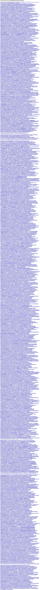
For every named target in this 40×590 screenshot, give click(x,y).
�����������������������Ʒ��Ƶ (8, 42)
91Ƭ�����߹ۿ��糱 (19, 271)
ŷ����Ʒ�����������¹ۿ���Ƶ (14, 403)
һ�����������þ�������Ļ (30, 342)
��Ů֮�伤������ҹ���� (32, 377)
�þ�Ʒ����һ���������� (16, 148)
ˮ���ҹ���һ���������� (14, 546)
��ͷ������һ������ (16, 258)
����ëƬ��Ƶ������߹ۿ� (26, 270)
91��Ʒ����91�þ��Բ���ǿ (18, 147)
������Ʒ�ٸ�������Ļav (27, 124)
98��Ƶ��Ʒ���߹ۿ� (3, 468)
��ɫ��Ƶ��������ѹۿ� (17, 69)
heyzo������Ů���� (25, 12)
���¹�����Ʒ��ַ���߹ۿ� (5, 417)
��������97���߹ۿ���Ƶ (11, 205)
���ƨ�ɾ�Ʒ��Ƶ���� (4, 264)
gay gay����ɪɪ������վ (25, 269)
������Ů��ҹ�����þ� (22, 482)
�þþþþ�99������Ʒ (25, 175)
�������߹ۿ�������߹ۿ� (28, 222)
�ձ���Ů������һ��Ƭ (4, 405)
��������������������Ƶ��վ (7, 179)
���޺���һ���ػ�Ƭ (4, 483)
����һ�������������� (24, 228)
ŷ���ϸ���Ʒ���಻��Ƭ (35, 588)
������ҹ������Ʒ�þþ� (30, 94)
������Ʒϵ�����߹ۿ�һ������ (15, 406)
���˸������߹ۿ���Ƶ (24, 429)
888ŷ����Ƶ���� (3, 421)
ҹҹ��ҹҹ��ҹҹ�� (21, 254)
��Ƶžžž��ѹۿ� (12, 155)
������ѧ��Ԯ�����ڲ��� (18, 358)
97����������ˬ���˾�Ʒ (28, 141)
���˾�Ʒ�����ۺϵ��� (29, 371)
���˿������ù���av (4, 16)
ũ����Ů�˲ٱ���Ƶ (14, 99)
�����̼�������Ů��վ (33, 33)
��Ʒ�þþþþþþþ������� (4, 497)
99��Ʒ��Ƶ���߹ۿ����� (27, 318)
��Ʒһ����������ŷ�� (27, 110)
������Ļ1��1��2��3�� (29, 453)
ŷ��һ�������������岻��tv (16, 363)
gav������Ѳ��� (31, 59)
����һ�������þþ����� (29, 236)
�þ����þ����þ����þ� (23, 233)
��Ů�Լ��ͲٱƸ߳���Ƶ (30, 291)
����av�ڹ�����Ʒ (4, 486)
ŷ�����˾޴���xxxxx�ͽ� (27, 312)
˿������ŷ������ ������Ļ (24, 220)
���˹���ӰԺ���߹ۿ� (29, 81)
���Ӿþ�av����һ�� (4, 53)
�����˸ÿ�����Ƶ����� (5, 119)
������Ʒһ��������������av (7, 414)
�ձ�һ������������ (21, 345)
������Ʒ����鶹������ (22, 90)
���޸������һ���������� (6, 18)
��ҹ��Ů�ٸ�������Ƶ (17, 576)
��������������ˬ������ (6, 330)
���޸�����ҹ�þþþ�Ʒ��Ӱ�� (29, 57)
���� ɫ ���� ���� (34, 203)
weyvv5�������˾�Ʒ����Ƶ (15, 323)
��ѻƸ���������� (23, 213)
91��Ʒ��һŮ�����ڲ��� (22, 441)
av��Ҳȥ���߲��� (33, 185)
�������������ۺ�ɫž (14, 95)
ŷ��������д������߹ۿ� (18, 191)
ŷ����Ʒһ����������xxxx (33, 397)
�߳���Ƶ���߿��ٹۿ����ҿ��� (16, 150)
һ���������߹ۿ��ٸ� (27, 271)
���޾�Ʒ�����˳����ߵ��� (32, 69)
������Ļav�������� (15, 111)
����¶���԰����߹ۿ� (16, 138)
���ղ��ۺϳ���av (23, 351)
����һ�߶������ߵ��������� (27, 480)
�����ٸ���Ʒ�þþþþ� (16, 325)
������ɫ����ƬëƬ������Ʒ (6, 339)
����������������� (17, 171)
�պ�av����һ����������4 (11, 310)
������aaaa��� (9, 138)
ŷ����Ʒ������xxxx (25, 403)
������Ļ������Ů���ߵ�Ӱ (16, 51)
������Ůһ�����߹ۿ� (17, 154)
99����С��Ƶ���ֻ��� (13, 529)
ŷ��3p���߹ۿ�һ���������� (13, 394)
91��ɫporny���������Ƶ (17, 194)
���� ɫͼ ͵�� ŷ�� (21, 310)
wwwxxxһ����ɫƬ (22, 391)
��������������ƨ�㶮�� (27, 243)
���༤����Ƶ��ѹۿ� (12, 139)
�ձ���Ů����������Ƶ (34, 306)
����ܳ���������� (34, 16)
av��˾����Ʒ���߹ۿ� (15, 489)
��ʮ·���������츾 (26, 148)
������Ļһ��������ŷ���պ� (12, 274)
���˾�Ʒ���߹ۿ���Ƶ (33, 301)
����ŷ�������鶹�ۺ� (21, 494)
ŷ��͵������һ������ (5, 344)
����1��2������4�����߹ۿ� (6, 357)
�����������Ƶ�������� (29, 348)
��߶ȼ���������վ (28, 78)
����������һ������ (31, 172)
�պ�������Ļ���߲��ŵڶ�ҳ (5, 185)
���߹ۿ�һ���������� (27, 150)
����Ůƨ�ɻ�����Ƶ (30, 519)
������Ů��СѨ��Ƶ (4, 299)
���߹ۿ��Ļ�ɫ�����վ (14, 216)
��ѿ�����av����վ (19, 237)
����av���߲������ (4, 482)
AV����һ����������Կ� (5, 462)
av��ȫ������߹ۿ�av (15, 442)
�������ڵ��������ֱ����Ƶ (16, 380)
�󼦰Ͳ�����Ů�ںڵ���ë (23, 583)
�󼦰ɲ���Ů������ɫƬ (29, 77)
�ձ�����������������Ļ (32, 487)
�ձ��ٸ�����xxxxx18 (13, 36)
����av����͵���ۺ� (15, 119)
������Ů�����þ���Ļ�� (27, 534)
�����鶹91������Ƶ (13, 21)
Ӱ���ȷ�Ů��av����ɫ (4, 247)
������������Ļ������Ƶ (6, 13)
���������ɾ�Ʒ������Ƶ (5, 281)
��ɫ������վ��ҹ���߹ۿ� (21, 156)
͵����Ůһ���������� (5, 229)
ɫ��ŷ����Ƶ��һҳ (25, 247)
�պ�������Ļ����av (21, 11)
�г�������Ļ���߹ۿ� (4, 143)
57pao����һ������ (29, 328)
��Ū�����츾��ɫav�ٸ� (28, 122)
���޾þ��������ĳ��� (15, 553)
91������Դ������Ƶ (16, 339)
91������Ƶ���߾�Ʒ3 (4, 211)
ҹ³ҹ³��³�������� (12, 15)
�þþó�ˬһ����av (20, 312)
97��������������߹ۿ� (30, 436)
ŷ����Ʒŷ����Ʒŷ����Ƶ (14, 199)
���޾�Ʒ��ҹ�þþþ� (12, 264)
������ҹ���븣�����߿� (26, 113)
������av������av (4, 135)
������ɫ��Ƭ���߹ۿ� (32, 139)
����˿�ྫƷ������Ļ (15, 133)
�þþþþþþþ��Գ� (14, 90)
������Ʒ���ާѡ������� (25, 161)
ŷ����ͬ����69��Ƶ (19, 264)
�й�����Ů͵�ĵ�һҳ (34, 421)
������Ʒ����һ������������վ (16, 64)
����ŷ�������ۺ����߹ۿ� (5, 126)
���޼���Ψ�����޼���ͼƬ (13, 53)
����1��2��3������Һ (5, 444)
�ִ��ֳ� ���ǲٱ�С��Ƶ (16, 144)
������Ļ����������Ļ (32, 322)
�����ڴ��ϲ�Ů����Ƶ (23, 7)
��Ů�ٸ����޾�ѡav (3, 356)
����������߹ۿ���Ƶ (33, 574)
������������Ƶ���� (21, 123)
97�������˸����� (32, 144)
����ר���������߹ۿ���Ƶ (26, 248)
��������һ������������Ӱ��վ (25, 162)
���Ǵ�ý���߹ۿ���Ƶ (4, 433)
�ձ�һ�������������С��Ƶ (6, 218)
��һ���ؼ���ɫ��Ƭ (31, 442)
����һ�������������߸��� (18, 65)
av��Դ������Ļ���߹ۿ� (21, 137)
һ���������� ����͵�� (12, 421)
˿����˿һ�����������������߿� (28, 521)
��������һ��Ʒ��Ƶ (10, 328)
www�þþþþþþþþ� (2, 388)
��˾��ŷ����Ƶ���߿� (20, 48)
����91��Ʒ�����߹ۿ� (12, 11)
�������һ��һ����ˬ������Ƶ (26, 217)
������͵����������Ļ (24, 216)
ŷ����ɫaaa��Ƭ (13, 66)
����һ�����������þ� (11, 465)
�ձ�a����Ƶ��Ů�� (4, 45)
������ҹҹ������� (27, 523)
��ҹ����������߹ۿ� (30, 156)
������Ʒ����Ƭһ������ (33, 533)
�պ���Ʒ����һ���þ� (4, 515)
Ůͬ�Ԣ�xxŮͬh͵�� (22, 440)
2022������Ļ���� (22, 25)
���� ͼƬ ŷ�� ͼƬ (32, 9)
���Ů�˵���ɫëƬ (11, 300)
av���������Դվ (3, 167)
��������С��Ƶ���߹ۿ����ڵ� (28, 451)
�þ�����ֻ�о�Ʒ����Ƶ (25, 203)
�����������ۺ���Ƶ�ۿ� (8, 581)
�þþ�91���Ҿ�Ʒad (3, 394)
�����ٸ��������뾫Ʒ (10, 78)
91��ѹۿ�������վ (4, 351)
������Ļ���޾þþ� (29, 374)
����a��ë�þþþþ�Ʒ (26, 295)
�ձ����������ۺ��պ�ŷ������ (24, 246)
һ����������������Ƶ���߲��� (7, 137)
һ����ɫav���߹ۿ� (23, 225)
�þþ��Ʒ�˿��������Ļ (25, 18)
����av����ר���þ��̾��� (17, 120)
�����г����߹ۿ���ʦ (13, 409)
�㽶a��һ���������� (17, 316)
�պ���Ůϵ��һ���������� (24, 16)
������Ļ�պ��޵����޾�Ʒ (33, 379)
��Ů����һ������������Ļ (28, 376)
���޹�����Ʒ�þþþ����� (16, 547)
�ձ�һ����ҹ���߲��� (33, 538)
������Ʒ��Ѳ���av (25, 190)
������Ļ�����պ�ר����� (6, 188)
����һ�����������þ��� (25, 489)
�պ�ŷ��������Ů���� (5, 359)
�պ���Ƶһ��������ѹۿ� (5, 46)
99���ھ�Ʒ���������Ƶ (25, 424)
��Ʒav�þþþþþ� (34, 107)
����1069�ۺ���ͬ (27, 22)
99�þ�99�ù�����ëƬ (34, 313)
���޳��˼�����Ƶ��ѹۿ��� (22, 464)
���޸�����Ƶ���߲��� (4, 263)
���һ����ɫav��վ (4, 139)
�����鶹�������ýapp (28, 292)
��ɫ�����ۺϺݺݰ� (26, 135)
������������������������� (15, 294)
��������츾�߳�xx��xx (5, 196)
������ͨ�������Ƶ (23, 486)
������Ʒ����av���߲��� (17, 122)
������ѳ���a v (21, 167)
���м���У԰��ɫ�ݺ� (3, 277)
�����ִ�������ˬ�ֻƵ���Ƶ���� (23, 313)
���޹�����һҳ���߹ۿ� (13, 254)
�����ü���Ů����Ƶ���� (5, 269)
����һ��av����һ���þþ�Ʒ (5, 241)
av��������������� (27, 305)
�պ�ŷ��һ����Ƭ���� (4, 363)
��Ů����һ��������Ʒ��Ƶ (32, 334)
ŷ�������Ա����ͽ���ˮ (34, 327)
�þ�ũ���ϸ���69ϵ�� (4, 125)
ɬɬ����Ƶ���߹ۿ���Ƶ (4, 495)
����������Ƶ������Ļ (18, 470)
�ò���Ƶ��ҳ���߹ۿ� (35, 161)
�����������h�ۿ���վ (29, 191)
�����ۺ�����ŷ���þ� (14, 93)
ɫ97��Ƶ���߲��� (19, 60)
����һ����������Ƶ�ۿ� (17, 43)
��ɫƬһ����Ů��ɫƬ (29, 345)
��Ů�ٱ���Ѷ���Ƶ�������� (24, 240)
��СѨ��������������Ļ (12, 356)
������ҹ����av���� (15, 548)
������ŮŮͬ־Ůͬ (36, 412)
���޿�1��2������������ (27, 540)
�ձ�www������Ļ (24, 428)
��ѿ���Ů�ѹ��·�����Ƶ (18, 188)
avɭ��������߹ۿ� (3, 312)
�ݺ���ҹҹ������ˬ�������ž (20, 19)
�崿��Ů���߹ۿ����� (5, 550)
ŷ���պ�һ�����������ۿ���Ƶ (7, 89)
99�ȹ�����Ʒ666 (3, 297)
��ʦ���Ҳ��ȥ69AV (28, 167)
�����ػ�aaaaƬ (14, 334)
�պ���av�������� (28, 237)
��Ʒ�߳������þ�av (8, 243)
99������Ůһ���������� (16, 124)
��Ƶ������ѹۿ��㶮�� (34, 547)
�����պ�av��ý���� (13, 228)
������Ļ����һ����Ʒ (15, 466)
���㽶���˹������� (29, 39)
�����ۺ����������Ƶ (33, 138)
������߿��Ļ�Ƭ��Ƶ (25, 140)
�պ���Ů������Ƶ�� (20, 66)
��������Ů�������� (5, 96)
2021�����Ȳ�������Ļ (21, 518)
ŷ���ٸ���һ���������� (5, 57)
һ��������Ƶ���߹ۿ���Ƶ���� (17, 22)
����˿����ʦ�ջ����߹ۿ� (31, 45)
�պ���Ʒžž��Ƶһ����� (4, 434)
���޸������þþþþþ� (4, 403)
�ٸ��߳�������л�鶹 (32, 463)
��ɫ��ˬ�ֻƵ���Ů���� (16, 55)
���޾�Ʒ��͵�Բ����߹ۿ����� (6, 534)
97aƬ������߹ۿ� (14, 118)
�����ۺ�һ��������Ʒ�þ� (6, 175)
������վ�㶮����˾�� (17, 23)
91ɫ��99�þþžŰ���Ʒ (3, 327)
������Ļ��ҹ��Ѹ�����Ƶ (18, 292)
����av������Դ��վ (34, 46)
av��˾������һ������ (7, 164)
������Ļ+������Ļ (17, 432)
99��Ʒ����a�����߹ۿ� (31, 4)
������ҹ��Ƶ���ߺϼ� (11, 494)
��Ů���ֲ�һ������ (25, 547)
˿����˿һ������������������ (21, 307)
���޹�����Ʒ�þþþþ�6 (28, 293)
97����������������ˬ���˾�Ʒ (7, 200)
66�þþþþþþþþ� (35, 162)
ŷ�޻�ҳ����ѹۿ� (22, 28)
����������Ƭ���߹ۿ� (29, 219)
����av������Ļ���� (27, 51)
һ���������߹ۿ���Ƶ (31, 200)
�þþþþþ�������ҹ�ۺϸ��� (5, 448)
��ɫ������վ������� (5, 58)
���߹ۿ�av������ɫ (32, 224)
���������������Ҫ (18, 545)
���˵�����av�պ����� (18, 498)
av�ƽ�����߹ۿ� (32, 280)
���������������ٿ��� (6, 348)
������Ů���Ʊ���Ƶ (26, 23)
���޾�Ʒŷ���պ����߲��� (5, 400)
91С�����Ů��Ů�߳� (33, 359)
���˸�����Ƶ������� (5, 106)
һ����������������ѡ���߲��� (7, 341)
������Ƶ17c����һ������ (16, 6)
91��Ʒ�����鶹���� (33, 134)
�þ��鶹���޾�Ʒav (16, 13)
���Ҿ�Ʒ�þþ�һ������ (28, 501)
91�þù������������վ (27, 282)
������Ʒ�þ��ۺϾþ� (14, 182)
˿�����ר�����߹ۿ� (16, 54)
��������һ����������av (27, 101)
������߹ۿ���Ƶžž (12, 158)
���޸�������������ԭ (25, 37)
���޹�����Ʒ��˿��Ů (4, 322)
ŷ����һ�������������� (23, 333)
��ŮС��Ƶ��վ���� (30, 494)
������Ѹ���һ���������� (6, 19)
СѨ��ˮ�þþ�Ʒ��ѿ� (29, 102)
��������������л (4, 220)
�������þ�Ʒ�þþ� (14, 450)
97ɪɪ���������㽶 (13, 441)
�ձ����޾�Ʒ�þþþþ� (31, 53)
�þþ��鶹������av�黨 (13, 16)
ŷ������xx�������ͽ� (22, 558)
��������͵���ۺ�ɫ (15, 539)
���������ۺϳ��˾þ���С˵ (32, 213)
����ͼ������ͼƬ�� (33, 233)
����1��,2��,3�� (25, 415)
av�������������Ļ (14, 276)
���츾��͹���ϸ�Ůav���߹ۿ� (16, 184)
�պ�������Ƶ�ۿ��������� (6, 117)
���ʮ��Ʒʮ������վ (16, 68)
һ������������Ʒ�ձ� (5, 124)
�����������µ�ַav (4, 582)
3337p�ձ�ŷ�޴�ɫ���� (14, 572)
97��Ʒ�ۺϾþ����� (4, 300)
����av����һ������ (33, 274)
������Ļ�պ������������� (7, 523)
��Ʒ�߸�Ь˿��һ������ (24, 46)
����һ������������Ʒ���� (7, 533)
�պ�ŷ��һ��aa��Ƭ (22, 286)
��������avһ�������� (26, 30)
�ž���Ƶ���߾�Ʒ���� (22, 397)
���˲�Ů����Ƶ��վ (22, 201)
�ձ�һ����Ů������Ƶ (16, 423)
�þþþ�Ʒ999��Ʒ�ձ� (15, 391)
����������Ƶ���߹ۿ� (27, 15)
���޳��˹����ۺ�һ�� (2, 183)
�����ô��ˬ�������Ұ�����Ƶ (6, 88)
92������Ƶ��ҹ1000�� (19, 399)
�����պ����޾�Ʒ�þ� (21, 42)
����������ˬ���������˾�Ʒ (16, 143)
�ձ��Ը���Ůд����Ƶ (22, 354)
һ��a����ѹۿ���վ (19, 155)
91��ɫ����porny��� (22, 529)
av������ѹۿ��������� (16, 130)
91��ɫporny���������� (35, 114)
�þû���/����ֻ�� (34, 108)
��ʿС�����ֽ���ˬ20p (4, 159)
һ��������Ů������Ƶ (5, 466)
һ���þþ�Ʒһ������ (23, 352)
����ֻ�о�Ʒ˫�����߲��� (5, 293)
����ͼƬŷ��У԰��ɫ (27, 159)
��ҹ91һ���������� (4, 340)
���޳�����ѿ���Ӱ (31, 223)
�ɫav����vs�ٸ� (33, 216)
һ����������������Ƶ (18, 24)
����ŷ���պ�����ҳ (11, 557)
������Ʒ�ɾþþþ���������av (6, 498)
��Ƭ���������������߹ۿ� (15, 125)
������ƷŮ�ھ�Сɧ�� (12, 558)
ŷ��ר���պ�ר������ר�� (5, 120)
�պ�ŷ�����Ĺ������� (29, 74)
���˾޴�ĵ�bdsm (31, 84)
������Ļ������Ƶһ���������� (27, 75)
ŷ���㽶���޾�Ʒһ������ (18, 49)
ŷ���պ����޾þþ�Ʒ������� (13, 440)
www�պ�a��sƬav (12, 398)
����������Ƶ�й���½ (5, 476)
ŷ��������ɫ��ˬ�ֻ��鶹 (24, 136)
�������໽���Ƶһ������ (4, 530)
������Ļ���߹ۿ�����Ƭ (5, 411)
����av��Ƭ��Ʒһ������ (31, 587)
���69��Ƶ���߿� (21, 172)
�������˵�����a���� (5, 223)
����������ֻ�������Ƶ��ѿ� (29, 536)
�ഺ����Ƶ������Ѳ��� (19, 435)
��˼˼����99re (29, 135)
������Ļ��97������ (29, 254)
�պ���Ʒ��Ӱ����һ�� (19, 47)
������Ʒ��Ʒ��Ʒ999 (19, 179)
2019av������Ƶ (26, 239)
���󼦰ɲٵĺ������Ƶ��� (26, 60)
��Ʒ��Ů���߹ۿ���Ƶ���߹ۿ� (14, 45)
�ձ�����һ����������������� (28, 55)
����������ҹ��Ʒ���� (5, 25)
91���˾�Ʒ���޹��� (22, 58)
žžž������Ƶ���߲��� (31, 36)
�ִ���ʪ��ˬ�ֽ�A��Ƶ (18, 282)
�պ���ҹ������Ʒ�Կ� (5, 97)
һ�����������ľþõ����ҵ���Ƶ (7, 410)
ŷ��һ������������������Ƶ (29, 387)
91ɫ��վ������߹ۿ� (13, 265)
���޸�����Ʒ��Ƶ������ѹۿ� (26, 323)
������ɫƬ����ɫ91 (4, 10)
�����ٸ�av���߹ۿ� (33, 239)
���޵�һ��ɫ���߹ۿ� (4, 48)
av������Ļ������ (28, 297)
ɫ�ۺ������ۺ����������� (6, 90)
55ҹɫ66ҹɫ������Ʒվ (3, 4)
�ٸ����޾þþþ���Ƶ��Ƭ (3, 11)
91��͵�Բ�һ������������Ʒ (20, 588)
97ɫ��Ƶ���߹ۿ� (12, 52)
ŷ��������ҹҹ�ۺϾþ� (14, 229)
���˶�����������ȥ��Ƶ (27, 197)
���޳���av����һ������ (32, 123)
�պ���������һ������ (21, 176)
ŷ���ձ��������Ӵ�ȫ (12, 312)
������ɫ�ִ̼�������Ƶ (23, 53)
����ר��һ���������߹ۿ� (19, 88)
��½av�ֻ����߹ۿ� (35, 382)
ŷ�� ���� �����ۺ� (16, 269)
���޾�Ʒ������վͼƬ (25, 488)
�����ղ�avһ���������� (22, 139)
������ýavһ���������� (24, 495)
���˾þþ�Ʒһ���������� (23, 463)
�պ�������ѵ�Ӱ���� (15, 207)
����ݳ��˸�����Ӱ (4, 165)
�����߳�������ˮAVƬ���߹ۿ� (26, 325)
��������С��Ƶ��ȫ (21, 102)
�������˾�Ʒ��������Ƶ (5, 130)
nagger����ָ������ (4, 245)
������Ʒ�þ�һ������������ (19, 100)
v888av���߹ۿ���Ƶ (34, 70)
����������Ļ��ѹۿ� (18, 117)
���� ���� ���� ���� (15, 319)
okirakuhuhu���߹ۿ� (14, 436)
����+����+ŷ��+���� (16, 305)
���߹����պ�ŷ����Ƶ (4, 387)
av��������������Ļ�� (5, 63)
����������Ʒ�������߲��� (6, 432)
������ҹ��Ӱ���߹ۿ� (30, 311)
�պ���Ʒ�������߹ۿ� (32, 539)
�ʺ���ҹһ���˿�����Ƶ (21, 205)
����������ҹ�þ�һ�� (34, 125)
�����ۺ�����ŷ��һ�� (24, 572)
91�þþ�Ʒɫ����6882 (13, 518)
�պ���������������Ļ (29, 5)
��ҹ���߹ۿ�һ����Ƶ (24, 274)
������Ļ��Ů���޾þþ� (21, 206)
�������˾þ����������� (6, 316)
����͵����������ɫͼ (5, 286)
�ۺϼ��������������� (16, 492)
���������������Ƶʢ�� (28, 120)
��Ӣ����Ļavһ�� (34, 173)
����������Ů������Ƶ (29, 470)
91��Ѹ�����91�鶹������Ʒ (15, 114)
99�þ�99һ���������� (5, 560)
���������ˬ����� (18, 300)
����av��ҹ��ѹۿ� (30, 106)
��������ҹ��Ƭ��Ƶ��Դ (33, 471)
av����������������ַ (14, 340)
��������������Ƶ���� (18, 219)
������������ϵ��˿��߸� (6, 72)
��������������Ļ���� (29, 31)
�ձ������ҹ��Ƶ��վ (13, 322)
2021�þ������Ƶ (22, 242)
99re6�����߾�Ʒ (3, 481)
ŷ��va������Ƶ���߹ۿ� (19, 283)
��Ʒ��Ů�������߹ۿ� (13, 201)
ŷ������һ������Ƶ (30, 206)
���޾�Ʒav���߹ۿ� (13, 77)
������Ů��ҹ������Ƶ (5, 489)
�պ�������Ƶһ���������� (6, 352)
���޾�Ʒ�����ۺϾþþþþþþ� (18, 578)
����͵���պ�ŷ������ (5, 231)
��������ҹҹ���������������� (22, 183)
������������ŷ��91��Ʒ (14, 225)
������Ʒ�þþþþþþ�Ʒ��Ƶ (33, 386)
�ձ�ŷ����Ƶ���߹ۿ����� (14, 84)
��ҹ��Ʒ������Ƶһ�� (28, 399)
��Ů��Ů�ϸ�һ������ (33, 13)
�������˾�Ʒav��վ (13, 457)
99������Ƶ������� (27, 446)
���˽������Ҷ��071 (4, 197)
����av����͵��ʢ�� (27, 83)
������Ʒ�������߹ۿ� (32, 259)
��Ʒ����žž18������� (12, 277)
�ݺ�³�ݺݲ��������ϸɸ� (4, 80)
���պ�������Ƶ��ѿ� (33, 111)
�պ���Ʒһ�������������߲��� (7, 177)
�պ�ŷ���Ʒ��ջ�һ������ (30, 321)
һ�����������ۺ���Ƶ (5, 190)
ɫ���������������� (5, 353)
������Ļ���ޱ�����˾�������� (24, 465)
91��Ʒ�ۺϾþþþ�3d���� (25, 166)
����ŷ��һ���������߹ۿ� (6, 239)
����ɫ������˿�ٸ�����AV (6, 259)
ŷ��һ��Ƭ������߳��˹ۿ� (34, 448)
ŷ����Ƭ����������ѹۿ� (5, 423)
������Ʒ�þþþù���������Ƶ (24, 211)
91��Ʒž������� (22, 516)
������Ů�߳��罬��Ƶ (26, 87)
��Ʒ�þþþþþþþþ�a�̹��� (20, 159)
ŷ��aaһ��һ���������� (15, 350)
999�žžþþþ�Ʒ (11, 27)
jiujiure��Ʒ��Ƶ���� (25, 125)
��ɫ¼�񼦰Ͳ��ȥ (11, 59)
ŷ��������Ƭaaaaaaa (13, 385)
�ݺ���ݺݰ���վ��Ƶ (13, 293)
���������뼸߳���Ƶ (15, 224)
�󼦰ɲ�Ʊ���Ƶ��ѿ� (24, 444)
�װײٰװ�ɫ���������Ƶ (4, 136)
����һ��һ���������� (19, 39)
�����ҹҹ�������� (4, 233)
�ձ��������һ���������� (6, 324)
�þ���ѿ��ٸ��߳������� (30, 66)
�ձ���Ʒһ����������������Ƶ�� (18, 106)
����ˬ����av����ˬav (7, 24)
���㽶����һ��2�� (21, 77)
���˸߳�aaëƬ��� (12, 60)
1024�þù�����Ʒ (21, 41)
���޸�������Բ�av (4, 172)
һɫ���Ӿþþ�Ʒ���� (24, 144)
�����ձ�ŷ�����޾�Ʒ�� (17, 40)
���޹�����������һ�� (25, 392)
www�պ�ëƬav (33, 40)
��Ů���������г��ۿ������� (7, 178)
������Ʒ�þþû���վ (27, 49)
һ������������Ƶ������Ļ (6, 76)
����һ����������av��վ (23, 304)
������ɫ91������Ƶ (13, 459)
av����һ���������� (31, 550)
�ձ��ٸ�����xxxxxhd (15, 28)
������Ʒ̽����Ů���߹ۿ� (13, 583)
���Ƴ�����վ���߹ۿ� (29, 474)
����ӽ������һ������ (20, 341)
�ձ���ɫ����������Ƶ (5, 6)
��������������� (11, 297)
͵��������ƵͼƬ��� (4, 84)
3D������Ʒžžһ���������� (6, 100)
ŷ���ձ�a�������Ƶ (26, 82)
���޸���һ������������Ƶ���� (7, 129)
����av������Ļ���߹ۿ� (16, 402)
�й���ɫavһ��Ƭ (12, 364)
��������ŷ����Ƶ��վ (19, 178)
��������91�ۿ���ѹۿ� (23, 99)
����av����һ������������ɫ (16, 497)
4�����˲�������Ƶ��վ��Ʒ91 (32, 202)
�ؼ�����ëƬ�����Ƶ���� (15, 101)
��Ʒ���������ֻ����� (5, 416)
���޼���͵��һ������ (4, 404)
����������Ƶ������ (16, 113)
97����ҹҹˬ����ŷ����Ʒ (24, 301)
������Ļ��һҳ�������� (28, 560)
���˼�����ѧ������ (5, 128)
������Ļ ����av (36, 30)
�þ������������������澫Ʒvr (18, 346)
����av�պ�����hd (28, 414)
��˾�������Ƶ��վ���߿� (14, 217)
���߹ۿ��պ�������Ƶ (4, 17)
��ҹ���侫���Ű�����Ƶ (31, 65)
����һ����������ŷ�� (15, 521)
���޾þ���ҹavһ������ (4, 36)
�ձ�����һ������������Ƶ (18, 107)
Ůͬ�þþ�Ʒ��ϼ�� (22, 80)
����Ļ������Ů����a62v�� (15, 477)
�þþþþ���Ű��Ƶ (27, 29)
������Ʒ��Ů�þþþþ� (31, 482)
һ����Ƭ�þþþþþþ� (12, 522)
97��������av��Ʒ (16, 173)
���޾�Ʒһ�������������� (6, 493)
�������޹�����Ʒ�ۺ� (16, 190)
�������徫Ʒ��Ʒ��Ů (31, 142)
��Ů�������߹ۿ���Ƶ (32, 241)
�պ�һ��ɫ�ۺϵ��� (28, 178)
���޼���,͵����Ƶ (17, 70)
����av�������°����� (18, 371)
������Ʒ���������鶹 (31, 93)
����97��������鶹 (31, 432)
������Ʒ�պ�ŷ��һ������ (6, 173)
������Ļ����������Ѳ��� (19, 493)
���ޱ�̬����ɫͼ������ (16, 189)
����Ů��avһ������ (23, 231)
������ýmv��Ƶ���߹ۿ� (8, 189)
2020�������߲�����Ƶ (23, 13)
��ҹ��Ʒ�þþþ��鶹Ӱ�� (24, 241)
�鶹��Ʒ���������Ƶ (23, 84)
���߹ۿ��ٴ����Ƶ (14, 25)
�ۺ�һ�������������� (32, 266)
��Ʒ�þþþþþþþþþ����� (4, 254)
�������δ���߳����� (24, 134)
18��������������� (14, 335)
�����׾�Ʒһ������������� (15, 197)
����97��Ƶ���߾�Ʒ (26, 181)
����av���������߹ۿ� (27, 582)
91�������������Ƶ (4, 213)
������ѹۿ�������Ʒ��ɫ (5, 512)
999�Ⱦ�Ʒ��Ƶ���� (34, 445)
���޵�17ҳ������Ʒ (19, 118)
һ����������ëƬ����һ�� (19, 226)
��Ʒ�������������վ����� (7, 488)
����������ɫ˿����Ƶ (33, 486)
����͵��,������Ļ (18, 330)
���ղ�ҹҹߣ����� (21, 94)
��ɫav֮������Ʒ (3, 589)
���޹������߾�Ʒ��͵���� (4, 37)
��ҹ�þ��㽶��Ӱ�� (16, 544)
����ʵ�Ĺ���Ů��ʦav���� (31, 257)
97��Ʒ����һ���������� (6, 68)
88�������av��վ (18, 445)
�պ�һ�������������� (5, 170)
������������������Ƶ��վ (7, 574)
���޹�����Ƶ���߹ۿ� (28, 72)
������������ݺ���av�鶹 (20, 420)
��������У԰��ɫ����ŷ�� (25, 63)
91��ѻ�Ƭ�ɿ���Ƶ (14, 353)
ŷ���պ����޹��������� (26, 357)
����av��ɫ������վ (4, 70)
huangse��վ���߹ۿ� (3, 206)
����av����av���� (14, 456)
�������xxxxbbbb (21, 436)
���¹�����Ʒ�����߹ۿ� (34, 90)
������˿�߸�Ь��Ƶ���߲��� (6, 140)
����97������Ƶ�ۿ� (9, 212)
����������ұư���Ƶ (13, 7)
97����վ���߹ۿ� (27, 310)
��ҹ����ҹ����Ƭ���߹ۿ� (30, 430)
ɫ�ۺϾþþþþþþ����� (3, 162)
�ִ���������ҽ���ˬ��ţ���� (16, 560)
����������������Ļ (31, 364)
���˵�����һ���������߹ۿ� (16, 31)
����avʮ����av (25, 9)
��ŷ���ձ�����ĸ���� (26, 382)
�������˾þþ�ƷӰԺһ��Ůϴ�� (18, 164)
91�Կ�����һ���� (29, 412)
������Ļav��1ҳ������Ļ (5, 396)
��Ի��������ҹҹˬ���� (19, 35)
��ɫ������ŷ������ (5, 235)
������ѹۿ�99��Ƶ (25, 422)
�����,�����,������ (13, 10)
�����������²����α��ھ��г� (7, 252)
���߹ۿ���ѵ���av (34, 481)
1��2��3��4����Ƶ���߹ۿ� (5, 511)
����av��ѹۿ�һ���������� (6, 318)
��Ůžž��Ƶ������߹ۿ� (18, 59)
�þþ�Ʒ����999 (34, 344)
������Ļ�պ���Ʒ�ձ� (25, 504)
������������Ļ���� (5, 336)
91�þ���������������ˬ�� (33, 71)
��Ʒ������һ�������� (28, 578)
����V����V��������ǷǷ (6, 112)
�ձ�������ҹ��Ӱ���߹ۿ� (17, 462)
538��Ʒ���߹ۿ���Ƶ (24, 319)
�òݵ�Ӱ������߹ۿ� (27, 108)
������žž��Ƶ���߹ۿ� (26, 10)
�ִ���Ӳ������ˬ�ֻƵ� (4, 385)
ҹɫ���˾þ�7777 (2, 138)
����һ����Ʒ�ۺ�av (4, 471)
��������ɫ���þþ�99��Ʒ (13, 327)
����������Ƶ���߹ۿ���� (6, 572)
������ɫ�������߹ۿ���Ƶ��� (14, 12)
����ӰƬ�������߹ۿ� (10, 288)
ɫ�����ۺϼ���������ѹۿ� (6, 122)
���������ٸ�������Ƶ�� (29, 300)
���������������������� (24, 263)
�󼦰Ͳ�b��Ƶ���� (22, 93)
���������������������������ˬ (15, 5)
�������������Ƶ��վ (5, 51)
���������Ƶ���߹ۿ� (31, 129)
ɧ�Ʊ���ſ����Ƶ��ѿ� (14, 231)
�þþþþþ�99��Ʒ (2, 328)
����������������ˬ (5, 224)
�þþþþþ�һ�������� (14, 354)
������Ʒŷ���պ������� (6, 575)
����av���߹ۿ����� (28, 35)
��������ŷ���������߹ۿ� (7, 392)
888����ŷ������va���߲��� (16, 82)
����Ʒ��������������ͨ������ (8, 271)
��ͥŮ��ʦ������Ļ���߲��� (31, 25)
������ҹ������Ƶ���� (5, 426)
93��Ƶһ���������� (26, 40)
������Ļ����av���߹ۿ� (24, 253)
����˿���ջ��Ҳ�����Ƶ (26, 208)
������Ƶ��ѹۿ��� (4, 275)
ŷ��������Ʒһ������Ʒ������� (28, 544)
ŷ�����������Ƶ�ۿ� (15, 400)
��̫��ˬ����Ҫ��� (17, 208)
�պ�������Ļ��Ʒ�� (4, 52)
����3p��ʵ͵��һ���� (27, 155)
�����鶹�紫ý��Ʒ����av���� (6, 251)
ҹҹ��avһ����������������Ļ (21, 280)
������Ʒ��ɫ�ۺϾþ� (11, 176)
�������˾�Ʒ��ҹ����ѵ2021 (26, 423)
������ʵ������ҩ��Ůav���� (30, 264)
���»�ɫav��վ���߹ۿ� (7, 65)
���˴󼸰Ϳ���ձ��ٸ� (35, 523)
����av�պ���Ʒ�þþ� (22, 291)
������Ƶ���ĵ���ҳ (34, 82)
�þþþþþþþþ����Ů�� (33, 418)
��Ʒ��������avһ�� (4, 304)
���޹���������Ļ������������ (26, 409)
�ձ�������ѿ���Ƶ (15, 71)
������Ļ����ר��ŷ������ (6, 503)
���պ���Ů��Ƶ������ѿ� (18, 72)
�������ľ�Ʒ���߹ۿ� (4, 228)
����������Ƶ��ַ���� (17, 239)
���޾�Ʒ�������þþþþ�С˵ (11, 524)
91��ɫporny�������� (17, 298)
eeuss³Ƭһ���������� (4, 457)
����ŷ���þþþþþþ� (4, 116)
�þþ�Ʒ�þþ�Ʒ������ (18, 574)
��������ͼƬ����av (16, 281)
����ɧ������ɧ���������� (7, 181)
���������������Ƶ (28, 196)
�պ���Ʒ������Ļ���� (22, 377)
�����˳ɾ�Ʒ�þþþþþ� (4, 12)
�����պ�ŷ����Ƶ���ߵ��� (6, 184)
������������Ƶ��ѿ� (31, 158)
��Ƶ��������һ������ (5, 383)
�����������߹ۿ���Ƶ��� (6, 374)
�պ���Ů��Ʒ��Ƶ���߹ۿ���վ (32, 95)
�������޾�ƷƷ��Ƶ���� (5, 29)
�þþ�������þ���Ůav (28, 245)
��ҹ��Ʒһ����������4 (5, 446)
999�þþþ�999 (33, 228)
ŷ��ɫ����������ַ (31, 529)
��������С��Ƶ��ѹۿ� (28, 89)
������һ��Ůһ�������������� (31, 179)
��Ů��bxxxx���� (11, 4)
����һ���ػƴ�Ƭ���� (18, 89)
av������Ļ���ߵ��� (4, 21)
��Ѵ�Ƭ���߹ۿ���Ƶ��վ (16, 527)
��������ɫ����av (4, 7)
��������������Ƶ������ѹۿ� (16, 342)
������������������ (16, 87)
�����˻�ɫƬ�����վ (16, 63)
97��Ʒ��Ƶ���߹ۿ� (13, 329)
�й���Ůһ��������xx (13, 495)
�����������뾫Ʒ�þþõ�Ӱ (11, 102)
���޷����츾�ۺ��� (35, 240)
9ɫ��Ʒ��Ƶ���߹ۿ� (32, 175)
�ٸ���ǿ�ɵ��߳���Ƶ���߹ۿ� (15, 160)
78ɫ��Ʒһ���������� (4, 518)
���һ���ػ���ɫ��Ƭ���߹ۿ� (6, 474)
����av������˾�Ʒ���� (13, 554)
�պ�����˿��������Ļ (5, 547)
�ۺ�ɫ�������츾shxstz (4, 409)
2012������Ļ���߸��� (5, 123)
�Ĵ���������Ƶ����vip (5, 475)
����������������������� (7, 237)
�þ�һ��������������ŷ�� (18, 222)
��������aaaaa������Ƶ (15, 504)
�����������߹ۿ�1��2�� (14, 299)
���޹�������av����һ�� (21, 405)
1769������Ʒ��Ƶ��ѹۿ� (12, 463)
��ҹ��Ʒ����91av (20, 353)
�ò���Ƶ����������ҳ (25, 153)
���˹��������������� (6, 540)
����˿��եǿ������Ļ (16, 175)
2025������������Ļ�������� (7, 453)
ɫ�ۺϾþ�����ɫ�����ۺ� (13, 162)
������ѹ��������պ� (5, 131)
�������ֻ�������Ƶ (4, 319)
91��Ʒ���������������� (29, 500)
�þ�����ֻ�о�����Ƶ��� (5, 270)
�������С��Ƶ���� (19, 272)
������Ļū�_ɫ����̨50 (16, 386)
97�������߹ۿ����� (31, 207)
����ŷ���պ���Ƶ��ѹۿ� (19, 552)
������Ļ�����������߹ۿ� (24, 421)
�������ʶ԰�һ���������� (31, 286)
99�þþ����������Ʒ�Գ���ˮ (17, 336)
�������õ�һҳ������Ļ (23, 327)
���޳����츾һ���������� (13, 37)
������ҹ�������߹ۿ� (5, 31)
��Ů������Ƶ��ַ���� (5, 77)
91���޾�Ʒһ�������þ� (23, 417)
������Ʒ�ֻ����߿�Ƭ (14, 213)
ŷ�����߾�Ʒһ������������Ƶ (17, 416)
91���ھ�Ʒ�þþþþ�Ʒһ (3, 83)
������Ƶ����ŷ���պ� (5, 9)
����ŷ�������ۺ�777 (4, 199)
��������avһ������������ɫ (22, 52)
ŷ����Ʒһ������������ (15, 149)
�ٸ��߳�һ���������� (5, 101)
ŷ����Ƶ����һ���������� (16, 565)
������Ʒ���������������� (19, 259)
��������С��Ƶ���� (17, 534)
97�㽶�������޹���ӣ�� (24, 182)
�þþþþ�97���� (29, 42)
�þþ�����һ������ (13, 233)
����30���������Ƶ (13, 211)
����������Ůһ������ (25, 427)
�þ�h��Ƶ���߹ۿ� (26, 230)
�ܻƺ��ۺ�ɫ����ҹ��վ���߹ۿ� (15, 135)
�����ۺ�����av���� (26, 503)
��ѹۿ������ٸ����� (13, 275)
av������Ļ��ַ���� (15, 34)
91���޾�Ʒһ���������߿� (27, 6)
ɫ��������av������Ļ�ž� (23, 21)
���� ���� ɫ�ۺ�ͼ (35, 468)
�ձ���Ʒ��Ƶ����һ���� (28, 165)
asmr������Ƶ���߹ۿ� (4, 289)
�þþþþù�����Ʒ (3, 465)
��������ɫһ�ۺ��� (9, 183)
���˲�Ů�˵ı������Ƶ (4, 64)
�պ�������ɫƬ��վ (34, 269)
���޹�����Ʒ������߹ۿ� (5, 75)
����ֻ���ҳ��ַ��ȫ (13, 263)
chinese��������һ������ (5, 222)
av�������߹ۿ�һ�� (4, 27)
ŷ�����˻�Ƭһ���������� (6, 358)
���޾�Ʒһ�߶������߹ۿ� (24, 34)
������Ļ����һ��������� (6, 365)
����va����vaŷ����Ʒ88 (30, 276)
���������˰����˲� (30, 10)
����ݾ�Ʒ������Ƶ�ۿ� (5, 214)
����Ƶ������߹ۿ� (25, 418)
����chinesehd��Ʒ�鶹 (10, 435)
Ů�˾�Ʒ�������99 (13, 482)
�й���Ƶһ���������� (5, 306)
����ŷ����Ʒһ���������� (31, 48)
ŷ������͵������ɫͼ (12, 116)
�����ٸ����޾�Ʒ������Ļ (16, 444)
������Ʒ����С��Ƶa (15, 75)
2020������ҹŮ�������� (15, 17)
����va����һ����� (32, 356)
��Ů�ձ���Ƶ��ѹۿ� (22, 329)
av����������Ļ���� (5, 317)
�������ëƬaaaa (14, 223)
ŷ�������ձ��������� (31, 19)
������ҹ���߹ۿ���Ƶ (24, 433)
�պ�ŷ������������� (15, 344)
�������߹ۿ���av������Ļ (29, 137)
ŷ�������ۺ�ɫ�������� (6, 55)
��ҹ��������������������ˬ (7, 393)
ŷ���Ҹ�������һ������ (5, 54)
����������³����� (25, 340)
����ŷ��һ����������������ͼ (21, 379)
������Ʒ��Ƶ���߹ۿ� (4, 60)
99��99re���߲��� (31, 275)
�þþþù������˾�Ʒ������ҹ (5, 236)
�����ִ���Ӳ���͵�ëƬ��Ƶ (5, 153)
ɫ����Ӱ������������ (14, 136)
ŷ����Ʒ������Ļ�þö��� (16, 382)
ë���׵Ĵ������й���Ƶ (4, 33)
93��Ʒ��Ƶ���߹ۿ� (10, 272)
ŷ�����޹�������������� (29, 288)
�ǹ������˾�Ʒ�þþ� (32, 277)
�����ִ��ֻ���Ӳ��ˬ (16, 18)
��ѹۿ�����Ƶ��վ (12, 245)
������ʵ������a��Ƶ (5, 571)
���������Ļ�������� (5, 81)
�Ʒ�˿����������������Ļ (6, 194)
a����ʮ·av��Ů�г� (10, 283)
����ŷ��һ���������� (28, 117)
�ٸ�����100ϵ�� (27, 481)
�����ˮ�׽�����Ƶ (24, 54)
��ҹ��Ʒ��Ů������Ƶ (32, 54)
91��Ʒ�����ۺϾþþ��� (23, 119)
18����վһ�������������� (18, 412)
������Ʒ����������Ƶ (5, 305)
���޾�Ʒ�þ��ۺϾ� (22, 45)
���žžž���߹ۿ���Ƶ (23, 335)
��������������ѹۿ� (28, 131)
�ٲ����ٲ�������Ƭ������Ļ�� (26, 402)
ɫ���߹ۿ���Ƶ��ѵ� (18, 288)
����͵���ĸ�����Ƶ (4, 240)
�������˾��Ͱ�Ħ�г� (5, 257)
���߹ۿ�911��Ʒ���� (25, 281)
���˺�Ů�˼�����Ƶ (17, 488)
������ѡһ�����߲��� (7, 154)
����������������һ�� (32, 420)
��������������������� (28, 105)
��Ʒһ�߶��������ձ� (28, 64)
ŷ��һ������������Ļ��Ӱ (29, 171)
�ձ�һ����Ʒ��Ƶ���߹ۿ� (5, 66)
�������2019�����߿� (12, 142)
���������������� (15, 128)
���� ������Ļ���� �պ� (33, 456)
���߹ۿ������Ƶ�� (34, 126)
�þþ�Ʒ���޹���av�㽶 (24, 575)
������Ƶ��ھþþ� (3, 554)
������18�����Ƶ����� (14, 203)
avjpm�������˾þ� (27, 186)
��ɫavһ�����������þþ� (16, 418)
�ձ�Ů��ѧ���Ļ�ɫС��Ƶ (4, 422)
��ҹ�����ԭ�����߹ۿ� (18, 108)
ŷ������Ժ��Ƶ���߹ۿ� (11, 481)
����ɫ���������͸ (16, 424)
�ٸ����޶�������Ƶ (22, 95)
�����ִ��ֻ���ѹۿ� (4, 522)
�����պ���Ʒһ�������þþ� (16, 381)
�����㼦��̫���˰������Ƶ (16, 9)
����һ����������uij (5, 182)
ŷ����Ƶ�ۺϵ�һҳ (24, 559)
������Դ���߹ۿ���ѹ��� (17, 74)
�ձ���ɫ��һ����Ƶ (32, 34)
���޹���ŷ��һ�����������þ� (18, 383)
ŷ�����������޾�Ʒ (35, 310)
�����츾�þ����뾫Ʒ (13, 562)
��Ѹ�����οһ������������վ (22, 398)
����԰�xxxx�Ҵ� (32, 214)
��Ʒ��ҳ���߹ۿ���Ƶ (33, 130)
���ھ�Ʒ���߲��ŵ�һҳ (30, 287)
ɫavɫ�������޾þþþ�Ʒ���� (5, 329)
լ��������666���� (24, 530)
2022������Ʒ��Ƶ (12, 33)
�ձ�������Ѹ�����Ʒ (16, 126)
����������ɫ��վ (17, 27)
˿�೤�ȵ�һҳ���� (19, 15)
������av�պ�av (16, 357)
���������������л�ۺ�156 (18, 236)
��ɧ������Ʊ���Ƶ (4, 347)
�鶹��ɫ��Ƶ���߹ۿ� (24, 386)
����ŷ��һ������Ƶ (26, 330)
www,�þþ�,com (2, 301)
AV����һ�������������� (16, 513)
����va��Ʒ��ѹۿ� (14, 291)
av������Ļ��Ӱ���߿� (27, 126)
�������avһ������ (32, 351)
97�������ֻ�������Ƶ (14, 80)
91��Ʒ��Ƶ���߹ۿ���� (4, 41)
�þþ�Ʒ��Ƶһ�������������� (16, 186)
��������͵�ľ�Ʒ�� (12, 458)
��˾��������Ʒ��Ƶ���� (17, 230)
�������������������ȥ (6, 516)
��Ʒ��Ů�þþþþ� (25, 154)
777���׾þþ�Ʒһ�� (35, 83)
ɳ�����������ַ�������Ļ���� (7, 399)
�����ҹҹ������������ (20, 4)
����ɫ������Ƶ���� (28, 47)
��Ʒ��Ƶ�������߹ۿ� (4, 562)
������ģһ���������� (22, 116)
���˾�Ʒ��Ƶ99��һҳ (22, 525)
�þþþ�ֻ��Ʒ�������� (15, 46)
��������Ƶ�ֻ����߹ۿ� (34, 424)
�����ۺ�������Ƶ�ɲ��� (6, 43)
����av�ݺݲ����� (12, 159)
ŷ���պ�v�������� (14, 242)
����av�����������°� (31, 517)
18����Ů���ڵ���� (27, 188)
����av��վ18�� (26, 194)
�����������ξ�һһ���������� (23, 499)
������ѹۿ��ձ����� (20, 97)
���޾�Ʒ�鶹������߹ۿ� (30, 11)
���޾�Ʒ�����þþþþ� (23, 133)
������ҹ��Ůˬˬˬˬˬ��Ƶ (4, 406)
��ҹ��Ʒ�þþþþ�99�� (4, 558)
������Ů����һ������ (5, 539)
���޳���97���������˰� (13, 471)
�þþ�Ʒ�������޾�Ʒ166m (4, 323)
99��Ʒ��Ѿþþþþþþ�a (3, 557)
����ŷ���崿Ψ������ (16, 185)
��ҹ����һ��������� (5, 427)
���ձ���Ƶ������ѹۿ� (5, 345)
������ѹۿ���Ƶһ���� (17, 105)
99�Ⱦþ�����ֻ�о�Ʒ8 (28, 107)
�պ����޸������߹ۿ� (25, 59)
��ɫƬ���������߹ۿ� (14, 473)
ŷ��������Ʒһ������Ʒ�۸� (6, 23)
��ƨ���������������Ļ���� (7, 369)
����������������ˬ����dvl (7, 35)
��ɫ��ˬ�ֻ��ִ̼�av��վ (16, 202)
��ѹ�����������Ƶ (21, 36)
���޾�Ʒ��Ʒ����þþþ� (4, 459)
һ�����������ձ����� (14, 429)
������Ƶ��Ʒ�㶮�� (13, 41)
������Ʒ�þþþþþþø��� (4, 114)
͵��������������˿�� (5, 22)
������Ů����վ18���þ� (5, 28)
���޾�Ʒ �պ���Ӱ (19, 536)
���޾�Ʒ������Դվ (4, 440)
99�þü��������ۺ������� (29, 260)
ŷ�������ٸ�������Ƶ (5, 118)
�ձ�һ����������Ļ (31, 441)
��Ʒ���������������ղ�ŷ (6, 49)
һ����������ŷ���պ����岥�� (7, 408)
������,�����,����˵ (14, 347)
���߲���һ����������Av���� (7, 420)
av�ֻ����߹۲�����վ (26, 580)
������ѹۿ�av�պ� (35, 271)
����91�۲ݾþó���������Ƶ (6, 144)
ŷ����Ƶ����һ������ (30, 383)
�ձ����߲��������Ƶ (24, 306)
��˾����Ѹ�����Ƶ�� (30, 28)
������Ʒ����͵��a (14, 257)
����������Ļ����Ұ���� (6, 287)
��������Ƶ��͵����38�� (32, 225)
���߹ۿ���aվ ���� (26, 212)
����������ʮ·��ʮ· (4, 161)
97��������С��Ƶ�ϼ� (24, 199)
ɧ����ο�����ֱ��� (4, 15)
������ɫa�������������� (19, 287)
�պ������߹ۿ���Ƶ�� (34, 316)
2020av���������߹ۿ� (33, 160)
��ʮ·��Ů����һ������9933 (18, 76)
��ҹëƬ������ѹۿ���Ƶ (35, 340)
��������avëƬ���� (4, 155)
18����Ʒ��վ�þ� (9, 108)
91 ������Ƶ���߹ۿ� (21, 570)
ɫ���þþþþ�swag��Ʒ (11, 165)
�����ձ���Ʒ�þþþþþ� (14, 220)
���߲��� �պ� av (26, 498)
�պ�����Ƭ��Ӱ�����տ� (25, 173)
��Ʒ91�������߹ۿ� (35, 184)
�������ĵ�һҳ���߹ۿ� (5, 156)
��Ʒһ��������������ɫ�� (6, 428)
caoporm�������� (29, 88)
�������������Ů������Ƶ (14, 30)
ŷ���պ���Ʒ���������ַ (5, 436)
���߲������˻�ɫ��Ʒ (4, 217)
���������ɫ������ (16, 559)
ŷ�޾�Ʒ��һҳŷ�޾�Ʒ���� (24, 111)
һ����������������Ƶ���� (17, 29)
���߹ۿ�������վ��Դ (11, 550)
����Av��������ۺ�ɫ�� (7, 147)
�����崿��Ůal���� (18, 141)
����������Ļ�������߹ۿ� (27, 17)
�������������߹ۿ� (31, 100)
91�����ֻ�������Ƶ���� (5, 386)
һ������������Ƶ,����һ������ (30, 112)
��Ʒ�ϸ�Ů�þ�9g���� (25, 68)
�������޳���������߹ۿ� (13, 97)
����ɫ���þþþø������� (17, 112)
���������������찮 (5, 34)
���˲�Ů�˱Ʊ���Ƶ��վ (16, 243)
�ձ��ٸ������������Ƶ (31, 341)
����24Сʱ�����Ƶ (20, 245)
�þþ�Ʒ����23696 (34, 385)
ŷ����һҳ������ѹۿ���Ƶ (24, 452)
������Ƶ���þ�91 (30, 58)
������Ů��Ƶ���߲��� (30, 493)
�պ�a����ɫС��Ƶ (3, 458)
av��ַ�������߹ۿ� (19, 165)
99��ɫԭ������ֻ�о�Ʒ (4, 59)
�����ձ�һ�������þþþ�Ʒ (19, 430)
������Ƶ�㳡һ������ (34, 190)
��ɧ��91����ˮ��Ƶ (25, 114)
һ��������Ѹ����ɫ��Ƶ (30, 242)
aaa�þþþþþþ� (2, 243)
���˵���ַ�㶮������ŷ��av (17, 474)
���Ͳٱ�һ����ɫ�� (19, 83)
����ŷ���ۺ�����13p (15, 58)
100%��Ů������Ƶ (26, 380)
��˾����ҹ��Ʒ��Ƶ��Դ (27, 410)
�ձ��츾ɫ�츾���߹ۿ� (29, 80)
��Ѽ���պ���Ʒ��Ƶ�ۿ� (20, 260)
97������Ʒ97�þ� (13, 377)
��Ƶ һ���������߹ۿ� (26, 404)
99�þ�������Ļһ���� (5, 354)
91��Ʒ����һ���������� (33, 583)
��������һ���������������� (14, 506)
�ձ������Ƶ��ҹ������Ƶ (27, 218)
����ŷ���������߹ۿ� (29, 76)
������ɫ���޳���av (34, 63)
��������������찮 (5, 216)
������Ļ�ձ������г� (25, 400)
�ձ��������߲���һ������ (23, 33)
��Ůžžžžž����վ (13, 123)
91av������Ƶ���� (22, 130)
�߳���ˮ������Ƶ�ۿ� (25, 27)
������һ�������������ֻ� (6, 298)
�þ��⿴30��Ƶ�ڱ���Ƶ (16, 140)
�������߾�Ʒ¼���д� (32, 154)
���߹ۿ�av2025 (35, 272)
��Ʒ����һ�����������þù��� (7, 47)
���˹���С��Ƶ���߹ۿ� (17, 166)
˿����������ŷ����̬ (28, 43)
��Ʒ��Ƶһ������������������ (21, 509)
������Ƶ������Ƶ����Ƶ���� (7, 39)
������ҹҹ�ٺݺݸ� (27, 385)
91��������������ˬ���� (6, 362)
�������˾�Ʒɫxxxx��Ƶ (5, 149)
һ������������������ (17, 57)
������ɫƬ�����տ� (28, 164)
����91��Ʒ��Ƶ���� (31, 524)
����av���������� (5, 577)
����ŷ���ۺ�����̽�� (5, 566)
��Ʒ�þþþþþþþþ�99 (16, 134)
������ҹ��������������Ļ (18, 81)
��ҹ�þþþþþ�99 (21, 276)
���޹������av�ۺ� (13, 304)
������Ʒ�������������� (15, 582)
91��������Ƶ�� (24, 539)
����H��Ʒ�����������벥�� (7, 415)
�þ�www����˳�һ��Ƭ (34, 504)
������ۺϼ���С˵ (3, 5)
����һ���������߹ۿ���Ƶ (6, 40)
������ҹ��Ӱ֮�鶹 (5, 93)
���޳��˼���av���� (11, 48)
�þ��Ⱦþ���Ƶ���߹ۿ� (28, 574)
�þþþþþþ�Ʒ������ (21, 257)
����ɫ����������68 (15, 306)
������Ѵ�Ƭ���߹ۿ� (31, 528)
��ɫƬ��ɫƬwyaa (14, 170)
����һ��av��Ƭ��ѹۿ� (26, 70)
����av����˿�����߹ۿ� (5, 382)
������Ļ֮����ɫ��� (31, 405)
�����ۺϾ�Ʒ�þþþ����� (5, 87)
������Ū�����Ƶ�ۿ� (5, 111)
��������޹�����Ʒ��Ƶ (5, 195)
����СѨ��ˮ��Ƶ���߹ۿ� (19, 321)
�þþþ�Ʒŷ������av (15, 374)
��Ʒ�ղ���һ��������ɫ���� (23, 557)
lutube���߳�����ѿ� (23, 71)
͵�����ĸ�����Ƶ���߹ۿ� (31, 329)
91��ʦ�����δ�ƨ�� (4, 225)
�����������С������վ (16, 446)
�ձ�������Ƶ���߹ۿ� (26, 128)
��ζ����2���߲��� (17, 428)
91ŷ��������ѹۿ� (35, 178)
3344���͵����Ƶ (33, 388)
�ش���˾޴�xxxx (10, 110)
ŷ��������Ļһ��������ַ (16, 131)
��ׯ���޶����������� (5, 291)
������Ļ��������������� (31, 283)
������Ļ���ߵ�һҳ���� (31, 205)
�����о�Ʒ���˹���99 (15, 427)
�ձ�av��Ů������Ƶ (35, 49)
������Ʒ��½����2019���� (6, 166)
